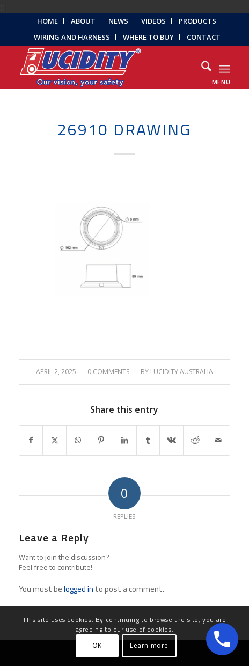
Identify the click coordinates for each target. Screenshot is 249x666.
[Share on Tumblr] (148, 440)
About (83, 21)
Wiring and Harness (72, 37)
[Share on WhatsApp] (78, 440)
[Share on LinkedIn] (124, 440)
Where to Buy (148, 37)
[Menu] (224, 67)
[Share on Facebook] (31, 440)
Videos (153, 21)
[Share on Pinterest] (101, 440)
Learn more (149, 645)
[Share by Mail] (218, 440)
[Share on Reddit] (195, 440)
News (118, 21)
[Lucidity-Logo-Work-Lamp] (103, 67)
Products (197, 21)
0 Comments (108, 371)
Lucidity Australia (181, 371)
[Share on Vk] (171, 440)
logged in (78, 589)
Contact (204, 37)
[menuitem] (48, 21)
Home (47, 21)
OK (97, 645)
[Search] (201, 67)
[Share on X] (54, 440)
